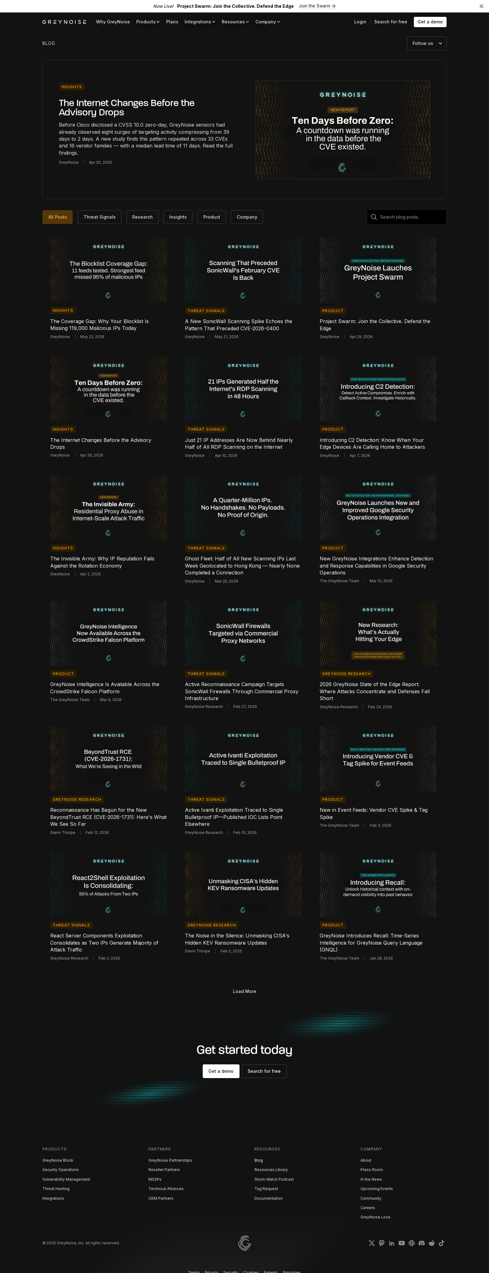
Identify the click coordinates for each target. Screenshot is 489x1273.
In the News (371, 1179)
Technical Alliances (166, 1188)
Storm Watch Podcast (274, 1179)
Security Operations (60, 1169)
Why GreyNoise (113, 21)
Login (360, 21)
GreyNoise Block (57, 1160)
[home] (64, 22)
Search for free (390, 21)
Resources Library (271, 1169)
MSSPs (155, 1179)
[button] (148, 22)
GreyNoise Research (346, 673)
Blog (258, 1160)
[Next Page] (244, 991)
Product (333, 310)
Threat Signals (206, 310)
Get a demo (430, 21)
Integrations (53, 1198)
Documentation (268, 1198)
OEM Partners (160, 1198)
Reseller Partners (164, 1169)
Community (371, 1198)
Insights (71, 87)
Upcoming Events (377, 1188)
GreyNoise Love (375, 1217)
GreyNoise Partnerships (170, 1160)
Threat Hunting (56, 1188)
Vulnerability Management (66, 1179)
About (366, 1160)
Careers (368, 1207)
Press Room (372, 1169)
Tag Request (266, 1188)
